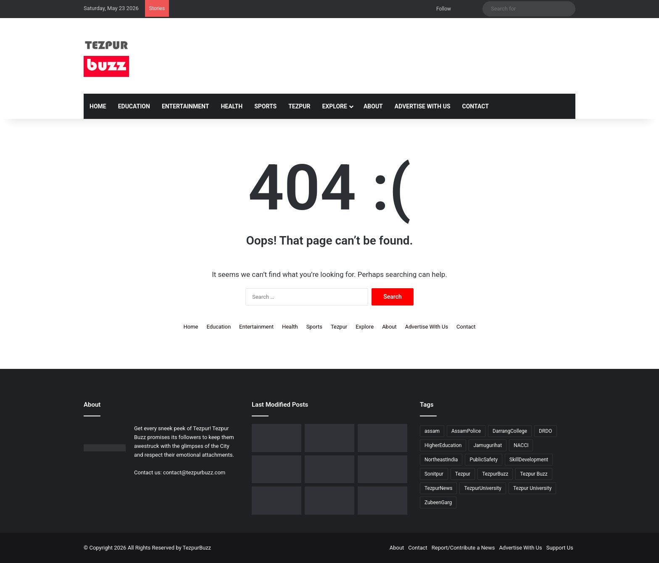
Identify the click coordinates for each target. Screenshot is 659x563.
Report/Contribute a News (463, 548)
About (373, 106)
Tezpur (299, 106)
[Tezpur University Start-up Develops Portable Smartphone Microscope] (276, 438)
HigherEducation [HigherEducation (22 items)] (442, 445)
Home (98, 106)
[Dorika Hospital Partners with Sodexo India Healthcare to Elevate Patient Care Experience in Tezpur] (329, 438)
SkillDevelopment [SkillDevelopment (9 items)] (528, 460)
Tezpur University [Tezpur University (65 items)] (532, 488)
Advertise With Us (423, 106)
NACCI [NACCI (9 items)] (521, 445)
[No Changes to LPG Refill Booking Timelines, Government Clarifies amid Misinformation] (329, 469)
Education (134, 106)
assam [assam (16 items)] (432, 431)
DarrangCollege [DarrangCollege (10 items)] (510, 431)
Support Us (559, 548)
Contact (475, 106)
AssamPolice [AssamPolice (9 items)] (466, 431)
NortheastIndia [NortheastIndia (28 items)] (441, 460)
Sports (265, 106)
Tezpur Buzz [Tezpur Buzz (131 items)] (533, 474)
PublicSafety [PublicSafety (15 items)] (483, 460)
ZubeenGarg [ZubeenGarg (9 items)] (438, 502)
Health (232, 106)
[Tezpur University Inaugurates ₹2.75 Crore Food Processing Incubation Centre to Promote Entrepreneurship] (329, 501)
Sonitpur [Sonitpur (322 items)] (433, 474)
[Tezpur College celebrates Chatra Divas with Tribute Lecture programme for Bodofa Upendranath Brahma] (276, 469)
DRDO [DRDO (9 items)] (545, 431)
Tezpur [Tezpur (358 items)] (462, 474)
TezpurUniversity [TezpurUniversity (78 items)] (482, 488)
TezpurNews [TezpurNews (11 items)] (438, 488)
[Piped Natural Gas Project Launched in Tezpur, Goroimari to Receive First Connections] (276, 501)
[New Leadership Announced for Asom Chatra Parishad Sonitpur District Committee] (382, 469)
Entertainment (185, 106)
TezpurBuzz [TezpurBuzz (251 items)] (495, 474)
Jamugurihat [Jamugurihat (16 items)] (487, 445)
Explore (334, 106)
